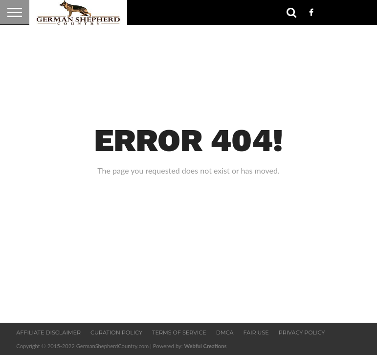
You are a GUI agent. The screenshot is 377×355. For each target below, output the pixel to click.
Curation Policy (116, 332)
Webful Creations (205, 346)
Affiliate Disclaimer (48, 332)
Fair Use (255, 332)
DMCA (225, 332)
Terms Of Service (179, 332)
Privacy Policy (302, 332)
